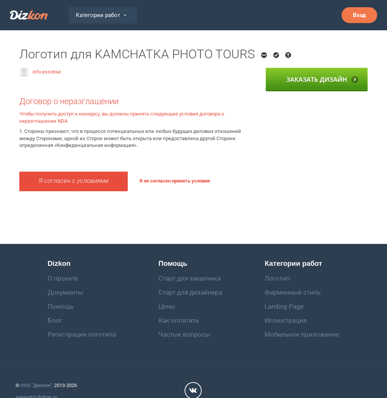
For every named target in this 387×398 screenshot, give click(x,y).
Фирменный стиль (293, 292)
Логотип (277, 278)
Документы (65, 292)
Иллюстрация (286, 320)
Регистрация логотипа (82, 334)
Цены (166, 306)
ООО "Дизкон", (36, 385)
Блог (55, 320)
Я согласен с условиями (73, 180)
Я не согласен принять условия (174, 181)
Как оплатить (178, 320)
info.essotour (40, 72)
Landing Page (284, 306)
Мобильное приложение (302, 334)
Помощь (61, 306)
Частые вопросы (184, 334)
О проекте (63, 278)
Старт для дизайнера (190, 292)
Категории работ (101, 15)
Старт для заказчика (189, 278)
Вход (359, 15)
